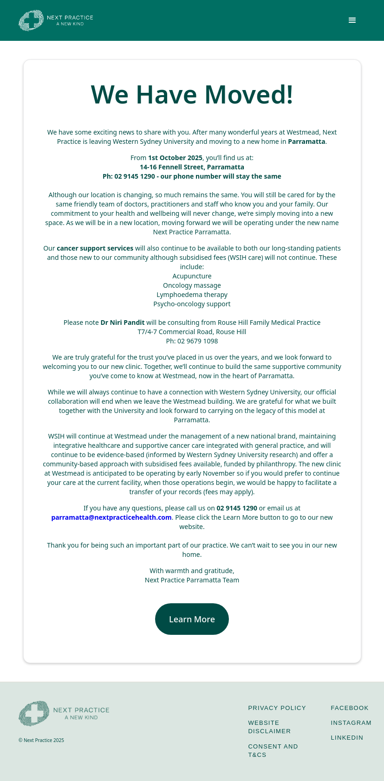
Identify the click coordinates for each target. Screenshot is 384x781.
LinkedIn (347, 737)
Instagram (351, 722)
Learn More (192, 619)
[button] (352, 20)
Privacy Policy (277, 707)
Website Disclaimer (269, 727)
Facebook (350, 707)
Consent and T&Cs (273, 750)
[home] (56, 20)
